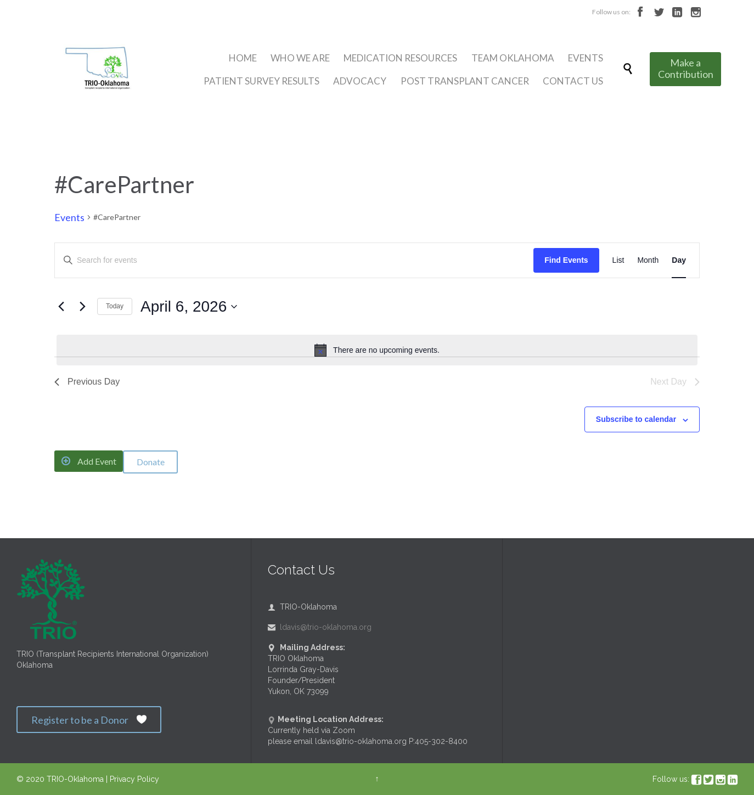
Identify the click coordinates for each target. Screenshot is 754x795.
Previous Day (87, 381)
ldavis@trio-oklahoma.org (320, 627)
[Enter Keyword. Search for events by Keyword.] (294, 260)
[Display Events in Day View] (679, 260)
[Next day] (82, 306)
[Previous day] (60, 306)
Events (69, 217)
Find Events (566, 260)
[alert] (377, 350)
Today (114, 306)
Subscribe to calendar (636, 419)
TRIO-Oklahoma (75, 779)
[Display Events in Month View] (648, 260)
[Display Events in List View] (618, 260)
